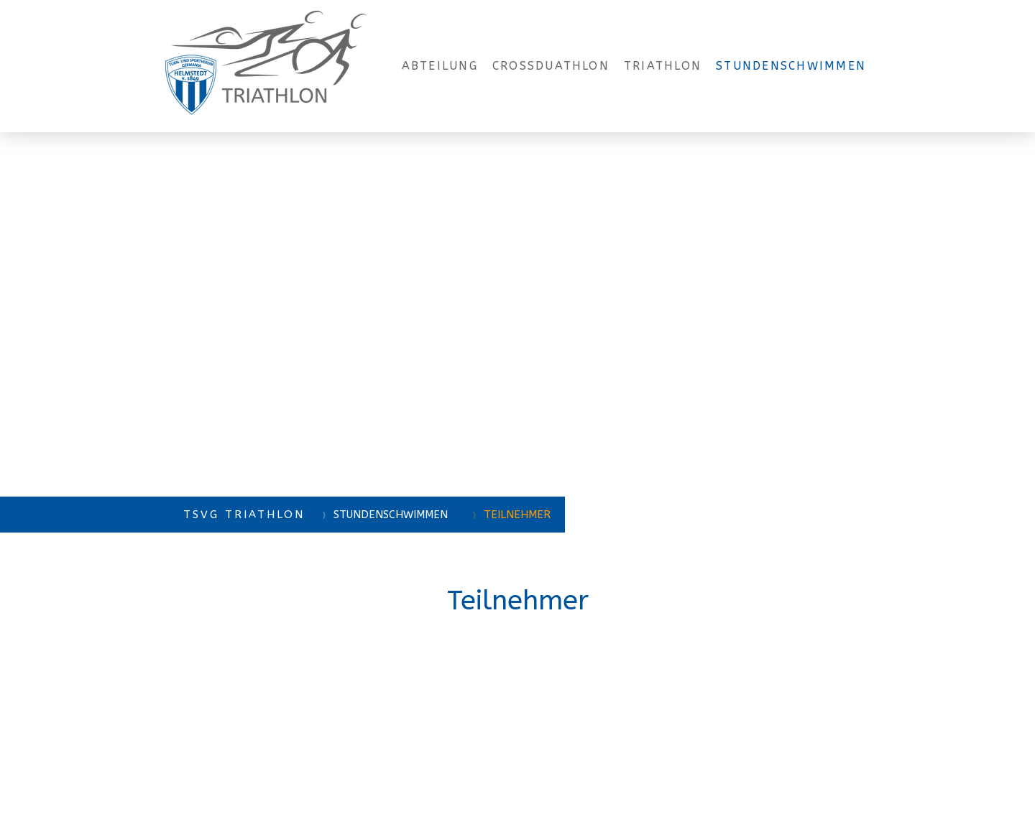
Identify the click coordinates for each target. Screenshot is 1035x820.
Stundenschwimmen (791, 66)
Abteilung (440, 66)
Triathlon (663, 66)
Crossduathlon (551, 66)
